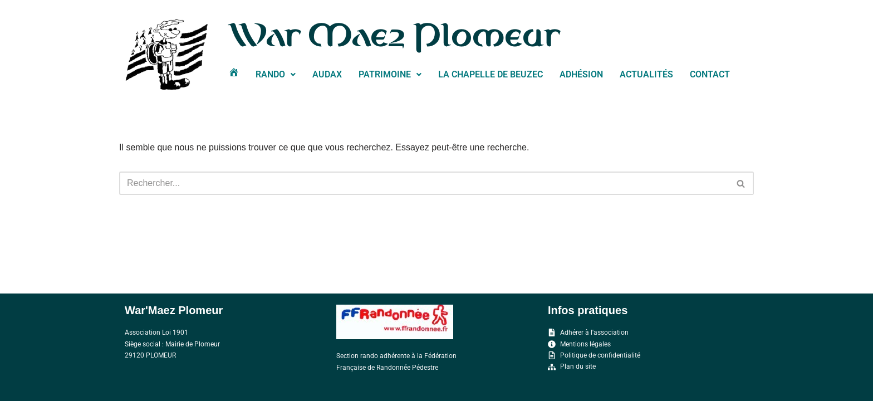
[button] (275, 74)
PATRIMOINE (390, 74)
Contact (710, 74)
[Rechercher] (424, 183)
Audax (327, 74)
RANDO (276, 74)
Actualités (646, 74)
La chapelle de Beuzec (490, 74)
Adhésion (581, 74)
